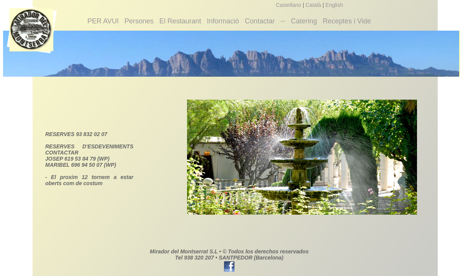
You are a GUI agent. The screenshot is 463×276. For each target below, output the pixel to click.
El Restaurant (180, 21)
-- (283, 21)
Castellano (288, 5)
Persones (139, 21)
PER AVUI (103, 21)
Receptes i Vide (347, 21)
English (334, 5)
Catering (304, 21)
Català (313, 5)
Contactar (260, 21)
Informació (223, 21)
